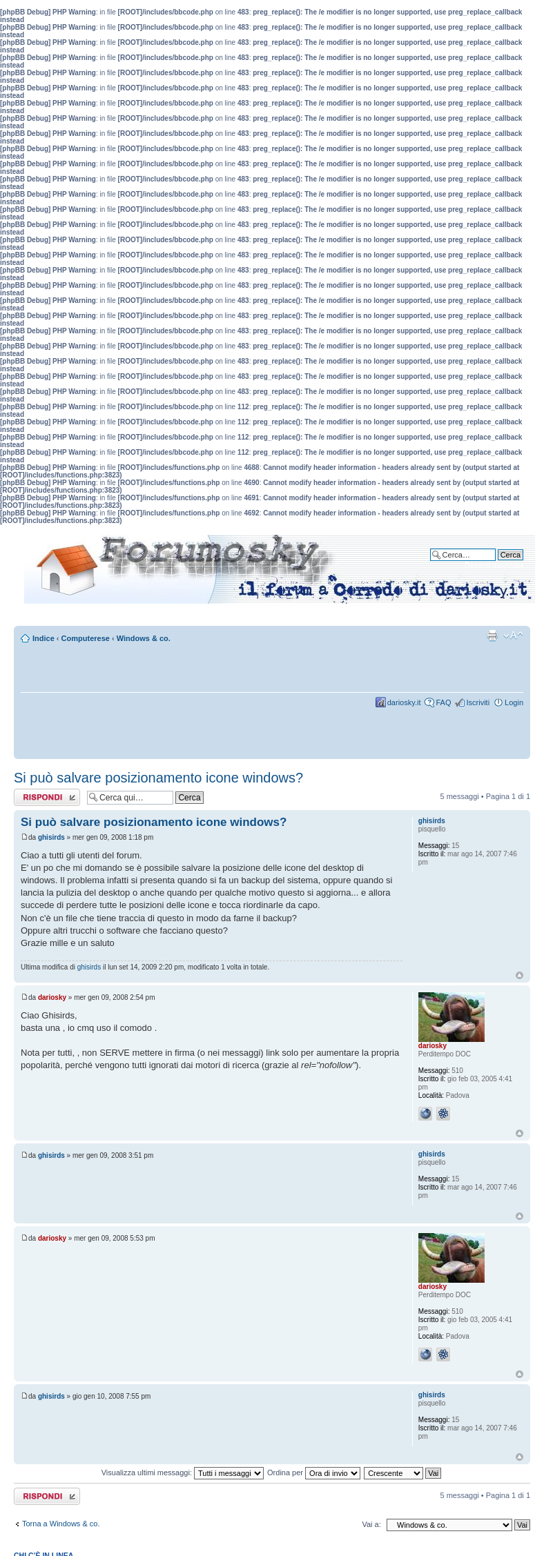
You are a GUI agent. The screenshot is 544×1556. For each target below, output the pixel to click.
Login (514, 702)
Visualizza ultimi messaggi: (182, 1472)
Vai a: (371, 1524)
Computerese (85, 638)
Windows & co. (144, 638)
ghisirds (51, 837)
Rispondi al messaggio (47, 797)
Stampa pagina (492, 635)
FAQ (443, 702)
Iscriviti (477, 702)
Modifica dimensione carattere (513, 635)
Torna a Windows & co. (61, 1523)
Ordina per (313, 1472)
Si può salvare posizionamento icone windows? (158, 777)
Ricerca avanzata (494, 565)
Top (519, 975)
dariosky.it (404, 702)
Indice (43, 638)
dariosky (52, 997)
